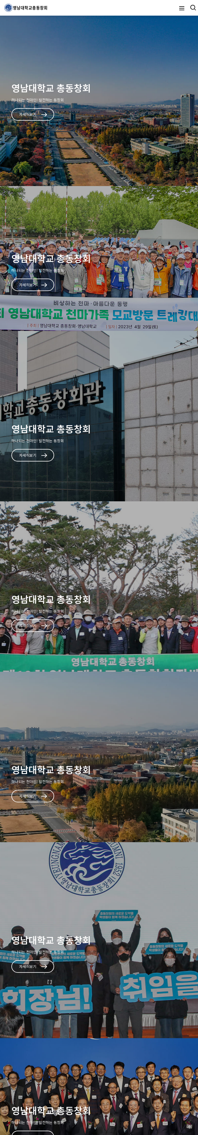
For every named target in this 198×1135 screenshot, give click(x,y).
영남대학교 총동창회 (51, 87)
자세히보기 (33, 114)
